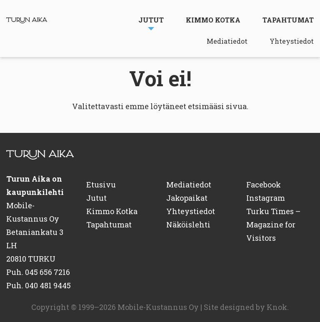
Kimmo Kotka (213, 19)
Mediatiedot (227, 41)
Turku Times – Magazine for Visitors (273, 224)
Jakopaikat (187, 198)
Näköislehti (188, 225)
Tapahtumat (288, 19)
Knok (277, 307)
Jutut (151, 19)
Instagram (265, 198)
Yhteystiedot (292, 41)
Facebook (263, 185)
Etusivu (101, 185)
